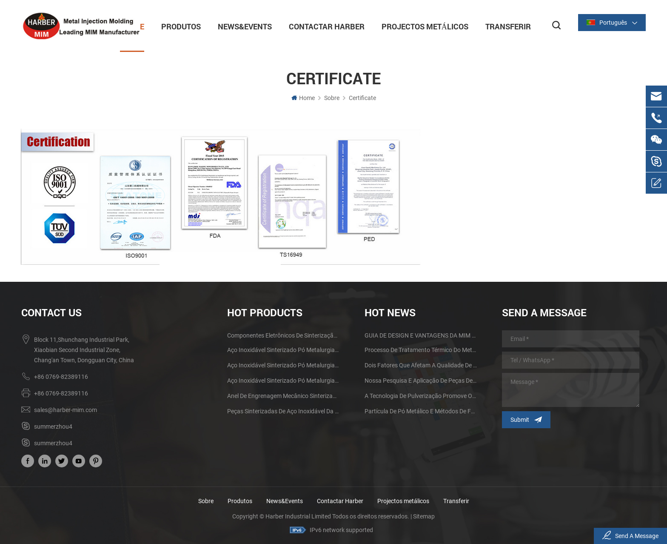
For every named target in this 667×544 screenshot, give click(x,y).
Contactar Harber (323, 25)
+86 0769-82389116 (61, 376)
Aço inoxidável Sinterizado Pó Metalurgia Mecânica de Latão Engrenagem (283, 349)
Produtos (177, 25)
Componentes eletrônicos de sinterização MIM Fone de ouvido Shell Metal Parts (283, 335)
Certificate (362, 97)
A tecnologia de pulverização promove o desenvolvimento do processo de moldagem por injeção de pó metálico (421, 395)
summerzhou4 (53, 426)
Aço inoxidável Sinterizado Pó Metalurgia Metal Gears (283, 364)
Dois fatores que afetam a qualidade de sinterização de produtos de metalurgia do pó (421, 364)
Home (303, 97)
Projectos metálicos (421, 25)
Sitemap (424, 516)
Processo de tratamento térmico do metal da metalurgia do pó (421, 349)
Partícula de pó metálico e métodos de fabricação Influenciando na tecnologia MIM (421, 410)
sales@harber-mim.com (65, 409)
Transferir (504, 25)
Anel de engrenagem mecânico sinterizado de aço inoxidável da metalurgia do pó (283, 395)
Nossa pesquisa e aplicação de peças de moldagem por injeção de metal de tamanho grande (421, 380)
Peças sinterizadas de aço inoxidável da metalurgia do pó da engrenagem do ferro (283, 410)
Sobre (331, 97)
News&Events (241, 25)
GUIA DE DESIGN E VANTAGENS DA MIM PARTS (421, 335)
